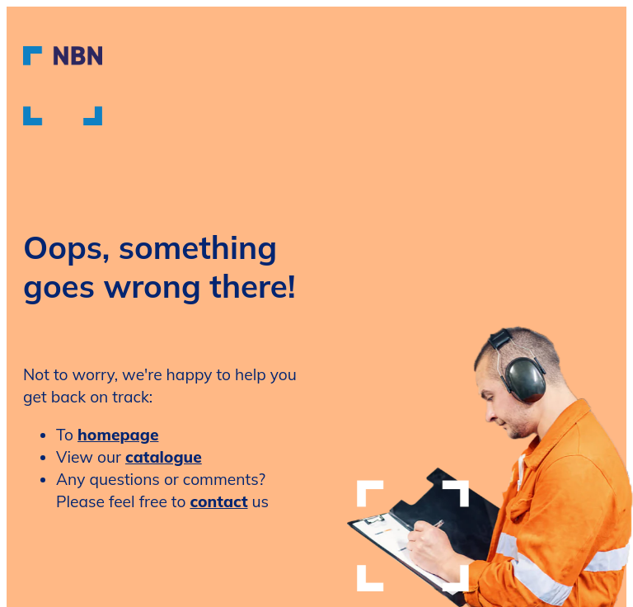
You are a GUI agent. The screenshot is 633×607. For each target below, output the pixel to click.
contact (218, 501)
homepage (117, 435)
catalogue (163, 457)
